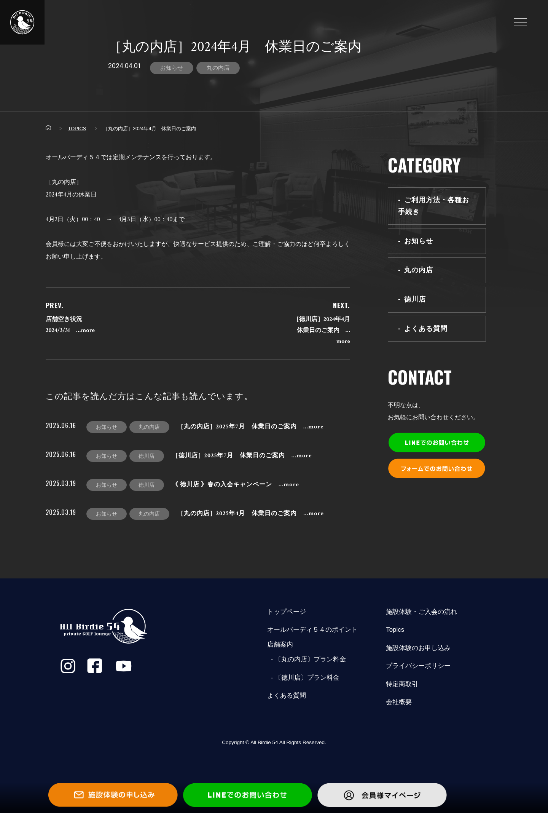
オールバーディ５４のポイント (312, 629)
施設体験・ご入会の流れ (421, 611)
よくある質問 (426, 328)
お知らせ (171, 68)
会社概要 (399, 702)
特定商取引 (402, 684)
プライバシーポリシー (418, 665)
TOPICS (77, 128)
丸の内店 (218, 68)
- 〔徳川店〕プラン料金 (303, 677)
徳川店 (415, 299)
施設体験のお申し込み (418, 648)
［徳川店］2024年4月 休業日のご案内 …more (324, 330)
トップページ (286, 611)
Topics (395, 629)
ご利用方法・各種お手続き (433, 206)
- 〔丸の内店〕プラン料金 (306, 659)
